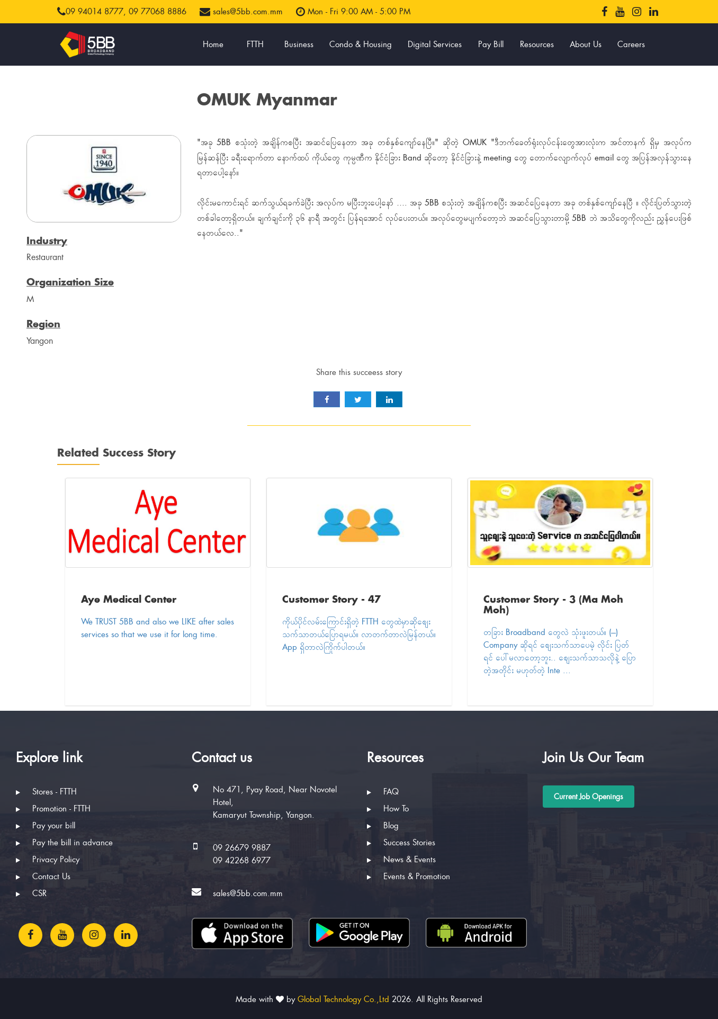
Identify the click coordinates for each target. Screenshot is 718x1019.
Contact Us (43, 876)
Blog (383, 825)
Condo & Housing (360, 44)
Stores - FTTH (46, 791)
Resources (537, 44)
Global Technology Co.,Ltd (343, 999)
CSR (31, 893)
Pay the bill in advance (64, 842)
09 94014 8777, (91, 11)
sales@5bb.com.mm (241, 11)
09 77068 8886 (157, 11)
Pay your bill (45, 825)
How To (388, 808)
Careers (631, 44)
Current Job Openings (588, 796)
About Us (586, 44)
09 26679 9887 (242, 848)
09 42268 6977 (242, 860)
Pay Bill (491, 44)
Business (298, 44)
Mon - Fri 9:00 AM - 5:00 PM (353, 11)
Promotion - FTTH (53, 808)
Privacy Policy (47, 859)
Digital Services (435, 44)
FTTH (255, 44)
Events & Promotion (408, 876)
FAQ (383, 791)
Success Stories (401, 842)
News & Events (401, 859)
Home (213, 44)
